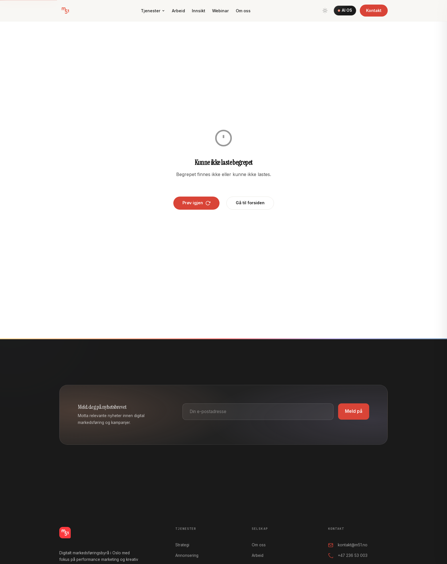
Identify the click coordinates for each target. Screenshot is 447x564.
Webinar (220, 10)
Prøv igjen (196, 202)
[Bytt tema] (325, 10)
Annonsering (186, 555)
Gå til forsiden (250, 202)
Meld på (353, 411)
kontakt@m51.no (347, 545)
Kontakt (373, 10)
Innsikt (198, 10)
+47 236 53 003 (347, 555)
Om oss (243, 10)
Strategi (182, 545)
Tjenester (153, 10)
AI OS (345, 10)
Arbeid (178, 10)
